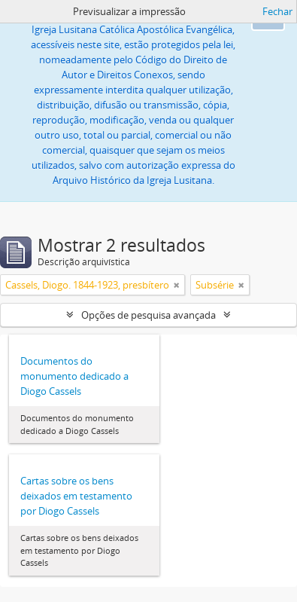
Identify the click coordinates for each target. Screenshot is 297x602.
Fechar (277, 11)
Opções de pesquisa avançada (148, 315)
